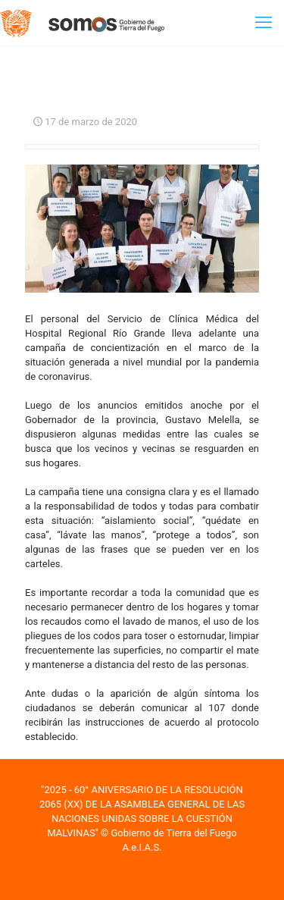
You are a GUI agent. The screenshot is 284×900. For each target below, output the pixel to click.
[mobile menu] (263, 23)
